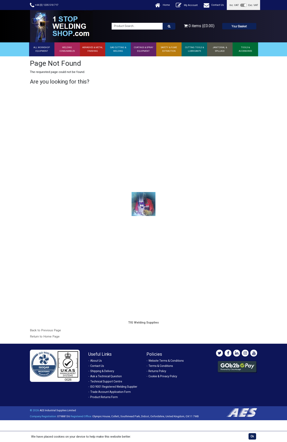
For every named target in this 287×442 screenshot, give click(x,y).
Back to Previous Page (45, 330)
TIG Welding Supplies (143, 322)
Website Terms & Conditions (166, 360)
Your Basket (239, 26)
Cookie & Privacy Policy (162, 376)
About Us (96, 360)
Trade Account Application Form (110, 391)
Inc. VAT (234, 5)
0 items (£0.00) (199, 26)
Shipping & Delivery (102, 371)
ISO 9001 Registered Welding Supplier (113, 386)
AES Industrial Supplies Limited (58, 410)
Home (162, 5)
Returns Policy (157, 371)
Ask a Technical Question (106, 376)
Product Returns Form (104, 397)
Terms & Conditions (160, 365)
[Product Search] (169, 26)
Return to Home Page (45, 336)
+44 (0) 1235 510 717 (44, 5)
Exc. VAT (253, 5)
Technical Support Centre (106, 381)
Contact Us (214, 5)
